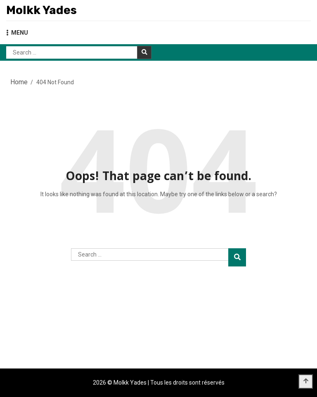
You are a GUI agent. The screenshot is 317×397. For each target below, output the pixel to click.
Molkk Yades (41, 10)
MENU (17, 32)
